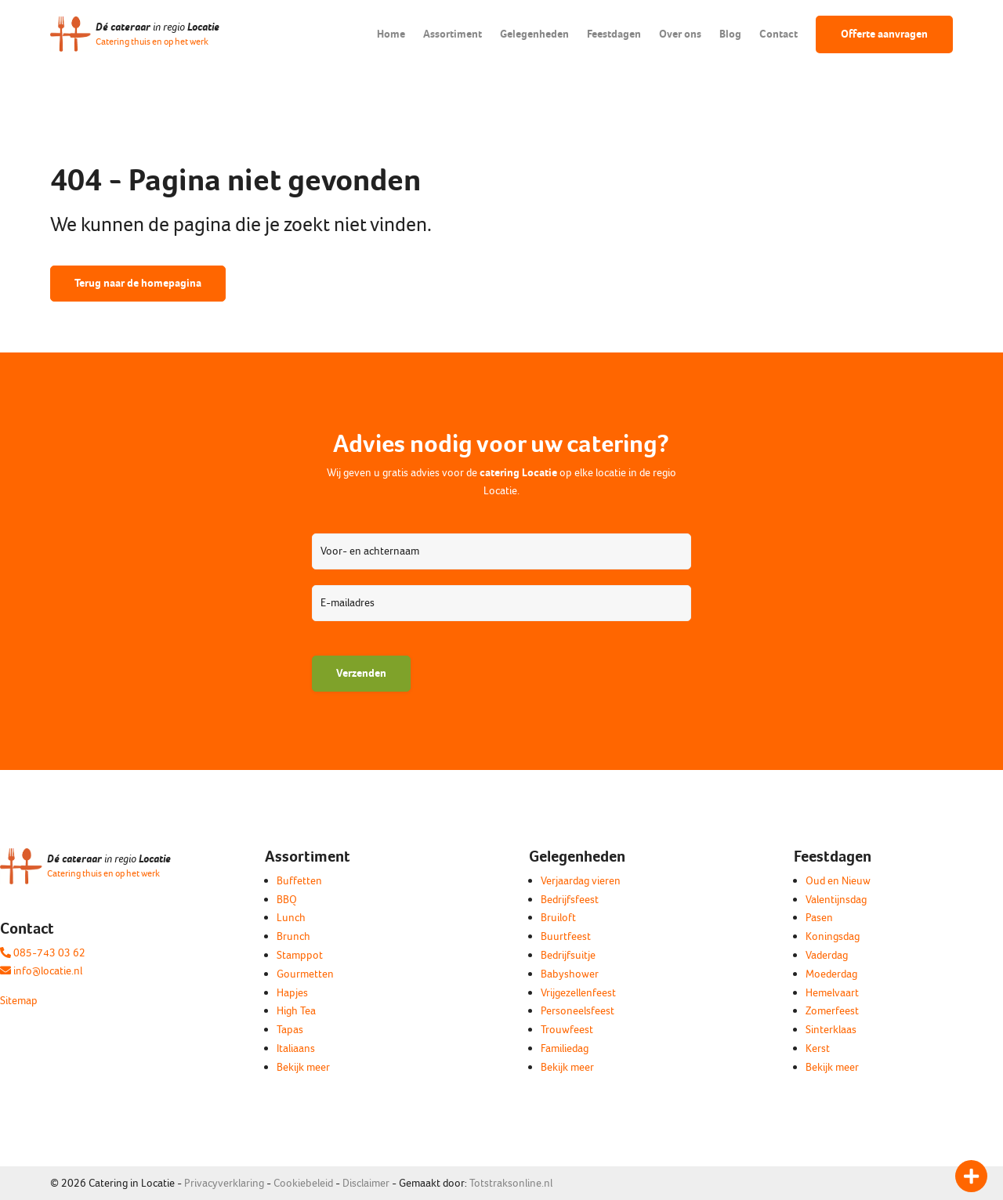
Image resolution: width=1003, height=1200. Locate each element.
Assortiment (452, 34)
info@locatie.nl (41, 970)
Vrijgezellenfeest (578, 992)
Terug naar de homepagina (137, 283)
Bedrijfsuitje (568, 955)
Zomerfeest (832, 1010)
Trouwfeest (567, 1029)
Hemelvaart (832, 992)
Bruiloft (558, 917)
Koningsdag (833, 936)
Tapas (290, 1029)
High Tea (296, 1010)
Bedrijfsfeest (570, 899)
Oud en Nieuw (838, 880)
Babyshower (570, 974)
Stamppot (300, 955)
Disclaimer (365, 1183)
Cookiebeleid (303, 1183)
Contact (778, 34)
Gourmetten (305, 974)
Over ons (680, 34)
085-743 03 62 (42, 952)
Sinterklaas (831, 1029)
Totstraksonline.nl (510, 1183)
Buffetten (299, 880)
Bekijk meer (303, 1067)
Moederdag (831, 974)
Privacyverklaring (224, 1183)
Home (391, 34)
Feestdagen (614, 34)
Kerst (818, 1048)
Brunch (293, 936)
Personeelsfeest (577, 1010)
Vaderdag (827, 955)
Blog (730, 34)
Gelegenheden (534, 34)
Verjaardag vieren (581, 880)
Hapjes (292, 992)
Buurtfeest (566, 936)
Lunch (291, 917)
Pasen (819, 917)
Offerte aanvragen (884, 34)
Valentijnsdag (836, 899)
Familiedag (564, 1048)
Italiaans (296, 1048)
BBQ (287, 899)
